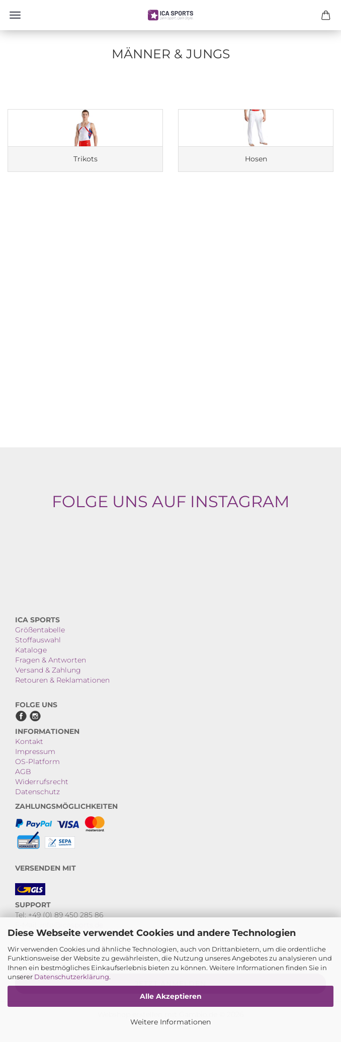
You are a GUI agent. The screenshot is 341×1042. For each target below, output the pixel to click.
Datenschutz (37, 791)
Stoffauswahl (38, 639)
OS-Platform (37, 761)
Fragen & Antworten (50, 660)
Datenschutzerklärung (71, 977)
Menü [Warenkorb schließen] (15, 15)
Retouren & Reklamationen (62, 680)
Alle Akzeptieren (171, 996)
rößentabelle (43, 629)
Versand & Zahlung (48, 670)
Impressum (35, 751)
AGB (23, 771)
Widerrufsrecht (41, 781)
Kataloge (31, 649)
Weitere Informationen (170, 1021)
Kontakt (29, 741)
